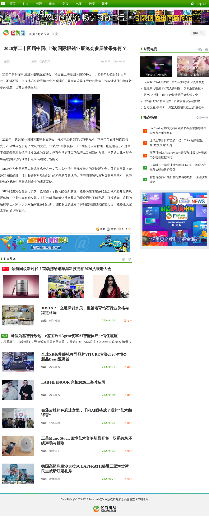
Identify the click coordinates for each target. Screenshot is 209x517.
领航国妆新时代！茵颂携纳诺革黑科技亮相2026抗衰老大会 (61, 269)
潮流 (39, 3)
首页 (12, 3)
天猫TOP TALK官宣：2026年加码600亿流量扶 (100, 341)
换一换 (127, 259)
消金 (105, 3)
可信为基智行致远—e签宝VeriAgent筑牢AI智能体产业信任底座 (64, 336)
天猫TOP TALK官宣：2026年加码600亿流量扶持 (174, 82)
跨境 (92, 3)
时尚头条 (43, 34)
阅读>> (128, 320)
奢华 (52, 3)
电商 (79, 3)
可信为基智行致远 (156, 74)
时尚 (26, 3)
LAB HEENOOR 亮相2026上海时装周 (73, 382)
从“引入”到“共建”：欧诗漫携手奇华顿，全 (171, 94)
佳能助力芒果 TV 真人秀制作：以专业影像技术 (174, 88)
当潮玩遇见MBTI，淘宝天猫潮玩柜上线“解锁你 (174, 107)
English (201, 3)
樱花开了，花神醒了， (192, 74)
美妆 (65, 3)
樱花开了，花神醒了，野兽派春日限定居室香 (34, 341)
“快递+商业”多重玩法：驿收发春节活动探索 (172, 101)
